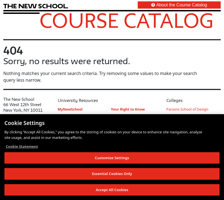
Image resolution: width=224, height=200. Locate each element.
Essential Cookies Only (112, 174)
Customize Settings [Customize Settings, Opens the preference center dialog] (112, 158)
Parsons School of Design (187, 109)
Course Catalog (126, 20)
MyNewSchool (70, 109)
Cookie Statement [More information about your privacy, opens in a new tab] (22, 146)
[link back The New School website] (35, 5)
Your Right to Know (128, 109)
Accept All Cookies (112, 190)
